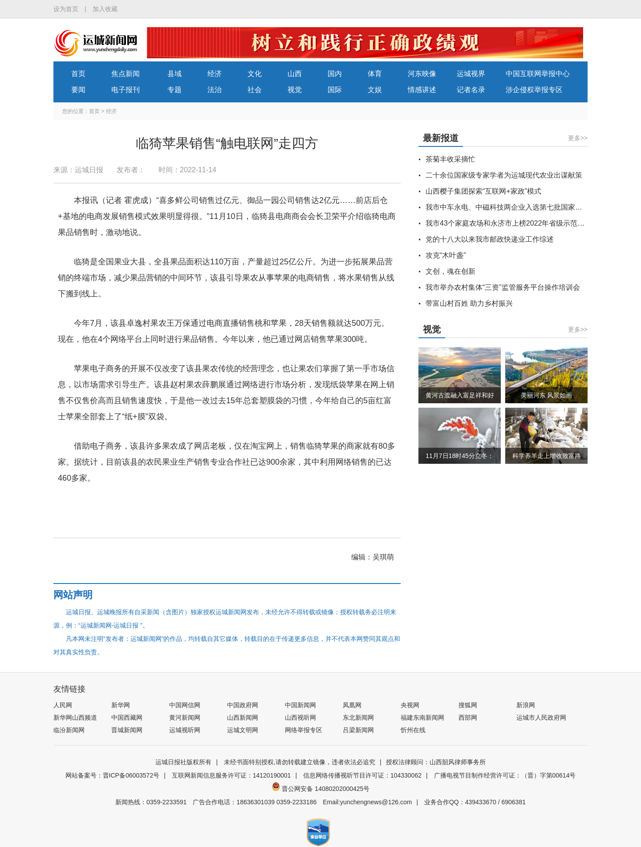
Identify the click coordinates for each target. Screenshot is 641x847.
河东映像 (422, 73)
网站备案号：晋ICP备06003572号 (112, 775)
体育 (375, 73)
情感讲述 (422, 89)
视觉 (295, 89)
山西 (295, 73)
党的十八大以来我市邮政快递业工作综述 (490, 239)
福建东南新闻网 (422, 717)
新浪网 (525, 705)
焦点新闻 (125, 73)
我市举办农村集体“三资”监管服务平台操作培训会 (503, 287)
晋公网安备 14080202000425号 (321, 788)
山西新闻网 (242, 717)
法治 (214, 89)
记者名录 (471, 89)
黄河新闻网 (184, 717)
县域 (174, 73)
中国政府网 (242, 705)
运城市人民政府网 (541, 717)
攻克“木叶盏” (446, 255)
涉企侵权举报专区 (534, 89)
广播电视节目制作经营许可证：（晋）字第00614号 (505, 775)
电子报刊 (125, 89)
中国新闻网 (300, 705)
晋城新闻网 (126, 730)
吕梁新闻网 (358, 730)
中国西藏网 (126, 717)
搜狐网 (467, 705)
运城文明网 (242, 730)
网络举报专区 (303, 730)
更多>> (578, 138)
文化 (254, 73)
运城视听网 (184, 730)
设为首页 (65, 8)
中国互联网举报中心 (538, 73)
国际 (335, 89)
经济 (214, 73)
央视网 (410, 705)
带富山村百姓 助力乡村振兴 (469, 303)
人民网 (62, 705)
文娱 (375, 89)
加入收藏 (105, 8)
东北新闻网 (358, 717)
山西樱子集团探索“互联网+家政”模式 (483, 191)
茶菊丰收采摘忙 (450, 159)
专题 (174, 89)
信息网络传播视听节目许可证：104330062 (362, 775)
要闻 (78, 89)
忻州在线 (413, 730)
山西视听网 (300, 717)
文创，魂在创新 (450, 271)
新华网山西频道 (75, 717)
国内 (335, 73)
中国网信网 (184, 705)
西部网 (467, 717)
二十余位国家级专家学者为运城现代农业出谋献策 (504, 175)
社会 (254, 89)
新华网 (120, 705)
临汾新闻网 (69, 730)
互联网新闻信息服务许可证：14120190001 (231, 775)
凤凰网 (352, 705)
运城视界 (471, 73)
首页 (78, 73)
